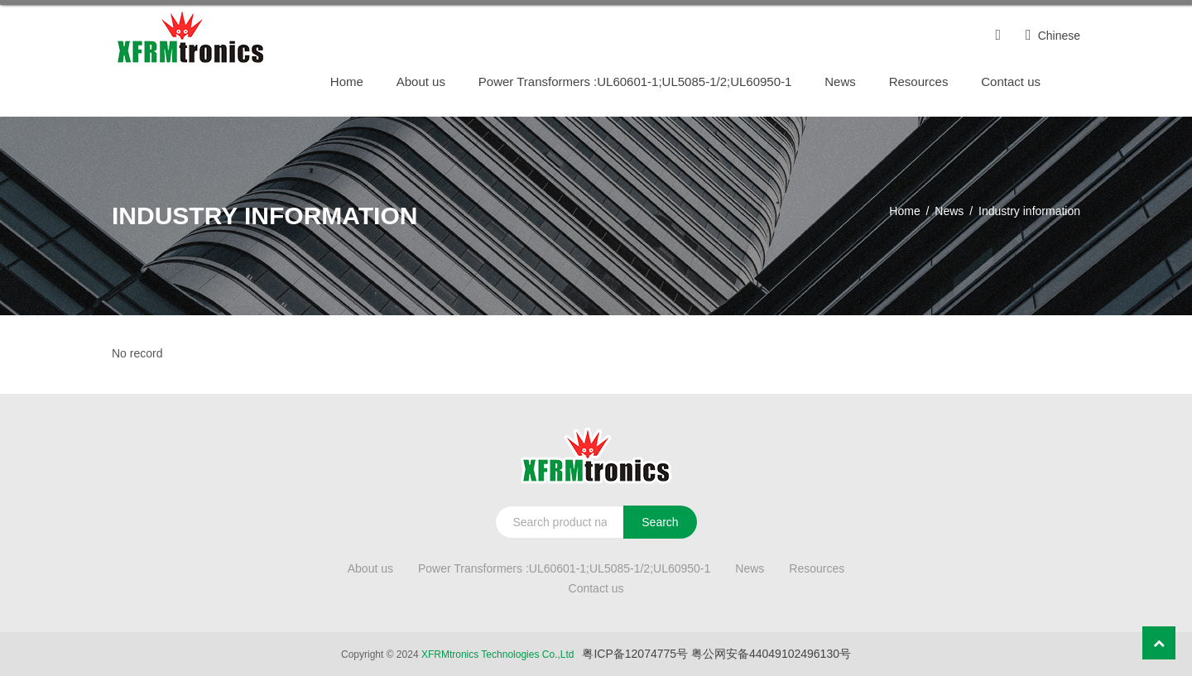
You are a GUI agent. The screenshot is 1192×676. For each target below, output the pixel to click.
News (840, 81)
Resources (919, 81)
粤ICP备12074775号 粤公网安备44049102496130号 (716, 653)
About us (421, 81)
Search (660, 522)
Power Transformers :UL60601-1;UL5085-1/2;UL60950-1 (635, 81)
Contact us (1011, 81)
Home (346, 81)
